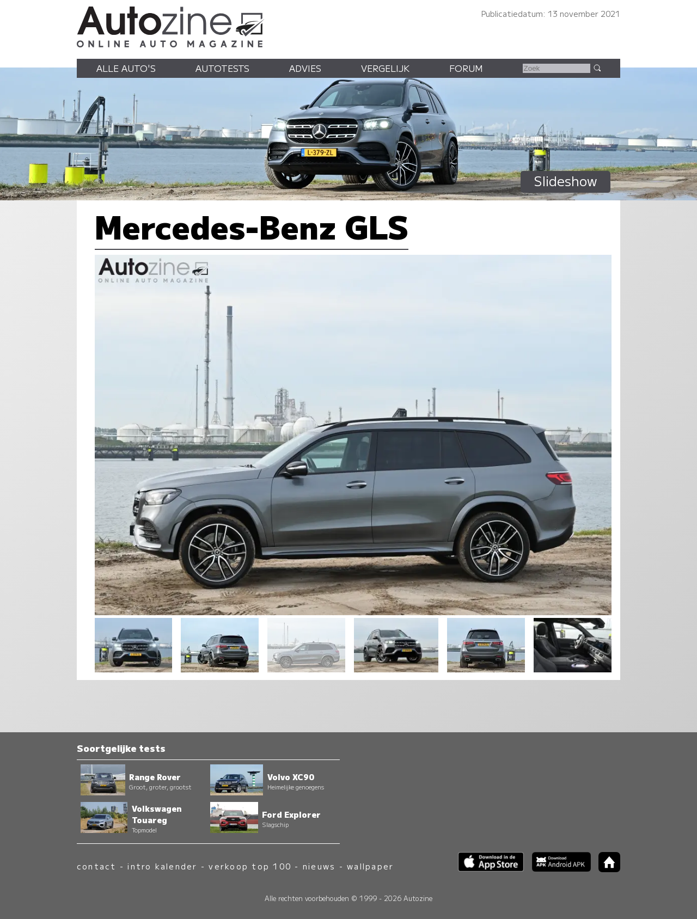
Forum (466, 68)
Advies (305, 68)
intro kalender (162, 866)
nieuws (319, 866)
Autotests (222, 68)
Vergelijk (385, 68)
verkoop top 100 (250, 866)
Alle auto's (126, 68)
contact (97, 866)
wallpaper (370, 866)
